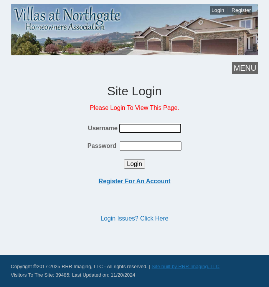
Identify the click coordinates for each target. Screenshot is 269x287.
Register (241, 10)
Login (217, 10)
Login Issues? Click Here (134, 218)
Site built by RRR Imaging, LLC (185, 266)
